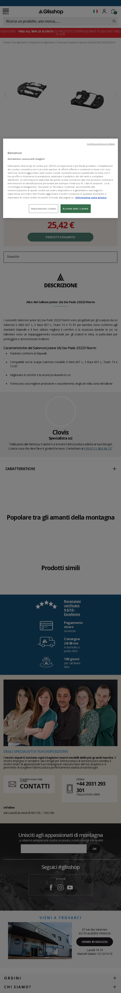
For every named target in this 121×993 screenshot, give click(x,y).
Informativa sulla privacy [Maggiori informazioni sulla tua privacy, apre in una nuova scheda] (91, 197)
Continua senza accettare (101, 144)
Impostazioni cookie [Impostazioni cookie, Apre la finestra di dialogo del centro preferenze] (43, 208)
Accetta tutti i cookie (75, 208)
